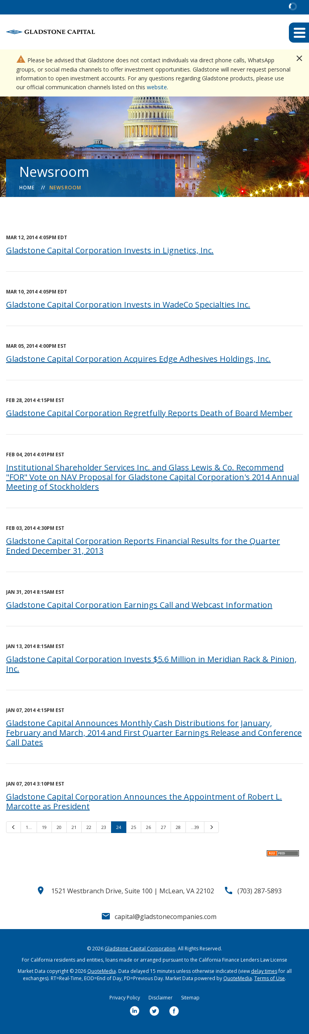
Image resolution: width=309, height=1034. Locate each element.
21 (74, 827)
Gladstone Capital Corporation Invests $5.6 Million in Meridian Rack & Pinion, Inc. (151, 664)
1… (29, 827)
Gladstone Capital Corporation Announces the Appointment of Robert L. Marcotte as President (144, 801)
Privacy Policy (124, 997)
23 (103, 827)
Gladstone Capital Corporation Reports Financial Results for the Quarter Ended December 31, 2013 (143, 545)
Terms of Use (269, 978)
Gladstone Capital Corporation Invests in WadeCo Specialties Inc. (128, 304)
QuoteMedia (101, 971)
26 (148, 827)
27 (163, 827)
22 (89, 827)
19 (44, 827)
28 (178, 827)
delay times (264, 971)
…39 (195, 827)
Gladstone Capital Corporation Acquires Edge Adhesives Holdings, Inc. (138, 358)
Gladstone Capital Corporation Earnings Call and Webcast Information (139, 604)
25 (133, 827)
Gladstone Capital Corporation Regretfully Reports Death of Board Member (149, 413)
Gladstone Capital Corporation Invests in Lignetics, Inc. (110, 250)
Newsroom (65, 187)
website (157, 87)
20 (59, 827)
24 (118, 827)
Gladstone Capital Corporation (140, 948)
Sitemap (190, 997)
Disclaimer (160, 997)
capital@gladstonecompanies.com (165, 916)
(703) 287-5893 (259, 890)
